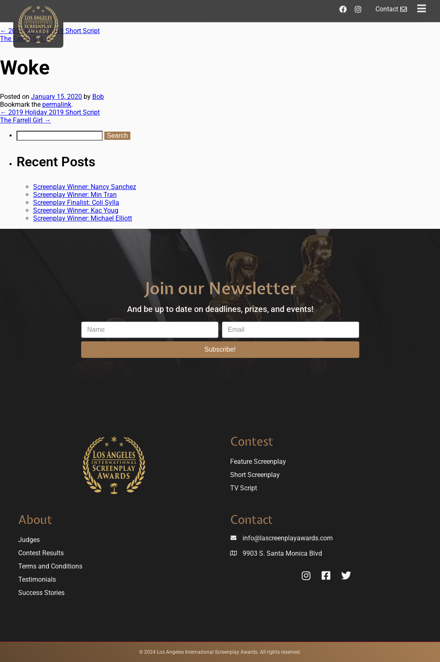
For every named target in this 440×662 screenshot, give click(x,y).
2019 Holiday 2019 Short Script (50, 112)
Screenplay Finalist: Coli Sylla (76, 202)
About (35, 519)
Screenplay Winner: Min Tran (75, 195)
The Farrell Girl (25, 120)
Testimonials (37, 579)
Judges (29, 540)
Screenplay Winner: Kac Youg (75, 210)
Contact (251, 519)
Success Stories (41, 593)
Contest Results (41, 553)
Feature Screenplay (258, 461)
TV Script (243, 488)
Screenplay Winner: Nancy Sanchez (84, 187)
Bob (98, 97)
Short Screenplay (255, 475)
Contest (251, 441)
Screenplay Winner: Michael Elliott (82, 218)
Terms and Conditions (50, 566)
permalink (56, 104)
